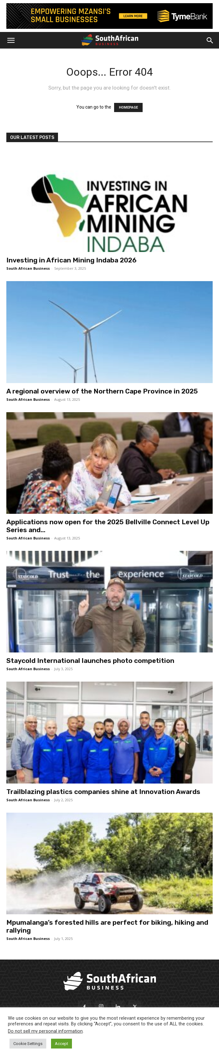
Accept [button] (61, 1043)
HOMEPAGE (128, 107)
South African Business (28, 268)
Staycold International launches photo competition (90, 660)
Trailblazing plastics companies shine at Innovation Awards (103, 792)
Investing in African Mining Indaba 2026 (71, 260)
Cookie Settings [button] (27, 1043)
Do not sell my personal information (45, 1031)
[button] (11, 40)
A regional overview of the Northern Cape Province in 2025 (102, 391)
